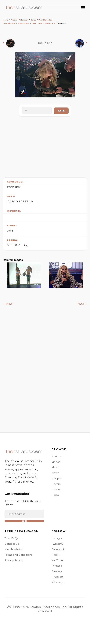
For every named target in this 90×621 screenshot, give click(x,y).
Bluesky (57, 571)
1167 (18, 186)
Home (5, 20)
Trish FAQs (11, 538)
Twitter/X (57, 543)
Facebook (58, 549)
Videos (56, 461)
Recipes (57, 478)
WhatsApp (58, 582)
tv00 (10, 186)
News (55, 472)
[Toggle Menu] (83, 7)
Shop (55, 467)
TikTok (55, 554)
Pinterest (57, 576)
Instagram (58, 538)
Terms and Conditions (18, 554)
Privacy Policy (13, 560)
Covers (56, 483)
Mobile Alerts (13, 549)
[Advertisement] (45, 146)
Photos (14, 20)
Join (24, 521)
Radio (55, 494)
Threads (57, 565)
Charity (56, 489)
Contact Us (12, 543)
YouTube (57, 560)
